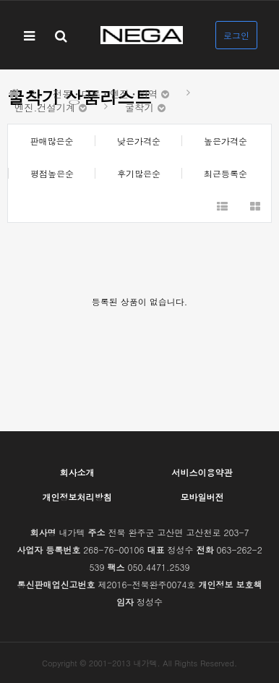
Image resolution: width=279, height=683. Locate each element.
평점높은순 (52, 173)
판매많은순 (51, 140)
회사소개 (77, 472)
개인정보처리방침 (77, 497)
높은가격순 (225, 140)
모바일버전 (202, 497)
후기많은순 (138, 173)
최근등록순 (225, 173)
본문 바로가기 (0, 0)
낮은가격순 (138, 140)
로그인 (236, 35)
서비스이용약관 (202, 472)
